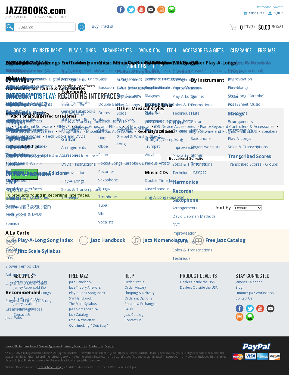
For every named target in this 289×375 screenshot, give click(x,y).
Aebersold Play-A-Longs (32, 293)
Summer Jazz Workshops (254, 293)
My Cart (278, 26)
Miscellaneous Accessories (109, 131)
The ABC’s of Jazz (27, 298)
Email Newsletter (82, 320)
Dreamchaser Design (50, 367)
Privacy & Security (75, 346)
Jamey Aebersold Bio (30, 287)
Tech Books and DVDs (64, 136)
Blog (239, 287)
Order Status (134, 282)
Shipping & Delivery (139, 293)
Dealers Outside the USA (199, 287)
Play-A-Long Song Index (45, 240)
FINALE (62, 126)
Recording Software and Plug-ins (207, 131)
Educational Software (32, 126)
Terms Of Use (13, 346)
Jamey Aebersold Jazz (30, 282)
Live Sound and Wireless (32, 131)
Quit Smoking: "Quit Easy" (88, 325)
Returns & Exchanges (140, 303)
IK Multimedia (137, 126)
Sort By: (224, 207)
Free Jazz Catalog (225, 240)
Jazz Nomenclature (165, 240)
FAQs (129, 309)
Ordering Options (138, 298)
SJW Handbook (80, 298)
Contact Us (22, 314)
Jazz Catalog (78, 314)
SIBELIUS (248, 131)
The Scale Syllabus (83, 303)
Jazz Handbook (108, 240)
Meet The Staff (24, 309)
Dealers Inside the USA (197, 282)
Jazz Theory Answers (85, 287)
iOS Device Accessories (174, 126)
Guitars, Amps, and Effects (97, 126)
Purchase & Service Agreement (43, 346)
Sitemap (110, 346)
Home (10, 86)
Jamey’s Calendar (27, 303)
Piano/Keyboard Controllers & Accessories (237, 126)
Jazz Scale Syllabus (39, 251)
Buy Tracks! (102, 26)
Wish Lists (256, 13)
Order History (135, 287)
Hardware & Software (36, 86)
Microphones (69, 131)
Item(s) (249, 26)
